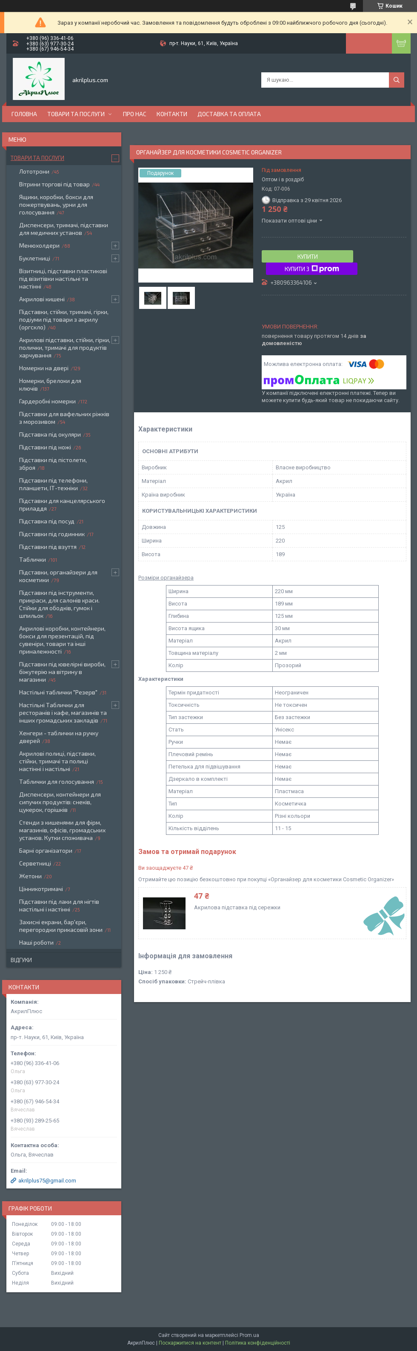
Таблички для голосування (56, 781)
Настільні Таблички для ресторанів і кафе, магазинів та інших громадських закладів (63, 712)
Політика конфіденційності (257, 1343)
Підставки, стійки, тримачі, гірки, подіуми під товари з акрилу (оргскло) (64, 319)
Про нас (134, 113)
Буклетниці (34, 258)
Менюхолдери (39, 245)
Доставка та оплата (229, 113)
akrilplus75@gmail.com (47, 1180)
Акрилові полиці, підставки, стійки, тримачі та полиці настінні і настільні (57, 761)
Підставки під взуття (48, 546)
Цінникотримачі (41, 888)
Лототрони (34, 171)
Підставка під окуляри (50, 434)
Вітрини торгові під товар (54, 184)
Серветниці (35, 863)
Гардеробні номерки (47, 401)
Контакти (172, 113)
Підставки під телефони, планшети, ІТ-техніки (53, 484)
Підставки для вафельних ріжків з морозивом (64, 417)
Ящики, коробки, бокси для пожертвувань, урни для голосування (56, 204)
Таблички (32, 559)
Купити (307, 256)
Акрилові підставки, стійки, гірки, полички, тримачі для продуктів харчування (64, 347)
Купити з (312, 269)
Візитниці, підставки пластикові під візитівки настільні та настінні (63, 278)
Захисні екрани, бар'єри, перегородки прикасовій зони (61, 925)
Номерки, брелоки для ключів (50, 384)
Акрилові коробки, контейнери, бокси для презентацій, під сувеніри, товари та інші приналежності (62, 640)
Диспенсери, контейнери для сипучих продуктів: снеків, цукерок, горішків (60, 802)
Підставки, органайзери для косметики (58, 575)
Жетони (30, 876)
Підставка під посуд (46, 521)
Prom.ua (249, 1335)
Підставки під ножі (45, 447)
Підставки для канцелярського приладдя (62, 504)
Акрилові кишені (42, 299)
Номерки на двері (44, 367)
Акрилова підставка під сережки (237, 907)
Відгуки (21, 960)
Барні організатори (45, 850)
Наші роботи (36, 942)
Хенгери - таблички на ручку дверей (58, 736)
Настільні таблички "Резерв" (58, 692)
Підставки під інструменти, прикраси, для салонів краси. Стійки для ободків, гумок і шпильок (59, 604)
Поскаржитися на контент (190, 1343)
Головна (24, 113)
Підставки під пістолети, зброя (53, 463)
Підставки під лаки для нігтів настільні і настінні (59, 905)
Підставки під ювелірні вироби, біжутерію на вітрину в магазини (62, 671)
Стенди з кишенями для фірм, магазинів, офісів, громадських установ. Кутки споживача (62, 830)
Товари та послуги (76, 113)
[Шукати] (396, 80)
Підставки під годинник (52, 533)
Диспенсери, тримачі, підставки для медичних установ (63, 228)
